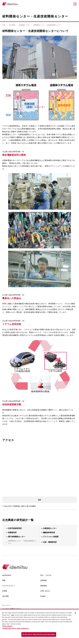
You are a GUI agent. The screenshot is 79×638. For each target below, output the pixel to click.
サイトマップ (6, 605)
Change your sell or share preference (15, 628)
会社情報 (12, 25)
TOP (3, 25)
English (43, 596)
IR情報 (4, 591)
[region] (39, 623)
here (12, 615)
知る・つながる (45, 575)
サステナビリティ (8, 586)
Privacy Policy (7, 626)
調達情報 (43, 586)
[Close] (75, 613)
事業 (3, 580)
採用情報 (43, 580)
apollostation (6, 575)
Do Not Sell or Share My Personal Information (39, 634)
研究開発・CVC (24, 25)
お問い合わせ (45, 591)
